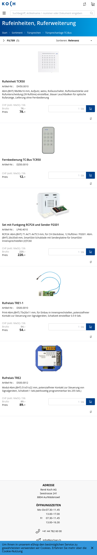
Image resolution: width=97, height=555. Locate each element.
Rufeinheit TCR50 (13, 81)
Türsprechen (34, 32)
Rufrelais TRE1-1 (12, 303)
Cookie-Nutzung (12, 551)
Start (4, 32)
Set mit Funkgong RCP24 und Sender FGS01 (30, 225)
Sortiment (17, 32)
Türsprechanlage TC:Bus (58, 32)
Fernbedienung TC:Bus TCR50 (21, 160)
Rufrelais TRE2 (11, 378)
